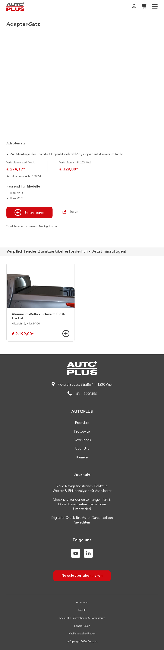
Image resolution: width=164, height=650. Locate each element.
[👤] (133, 6)
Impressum (82, 602)
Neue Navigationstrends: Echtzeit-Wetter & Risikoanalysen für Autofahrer (82, 489)
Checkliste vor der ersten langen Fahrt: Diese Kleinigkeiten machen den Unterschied (82, 504)
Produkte (82, 423)
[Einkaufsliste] (143, 6)
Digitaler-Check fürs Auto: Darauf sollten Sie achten (82, 520)
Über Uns (82, 449)
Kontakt (82, 610)
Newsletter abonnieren (82, 575)
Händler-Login (82, 626)
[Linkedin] (88, 553)
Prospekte (82, 431)
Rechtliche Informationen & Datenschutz (82, 618)
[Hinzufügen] (65, 333)
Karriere (82, 457)
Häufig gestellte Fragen (82, 634)
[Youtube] (75, 553)
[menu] (155, 6)
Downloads (82, 440)
